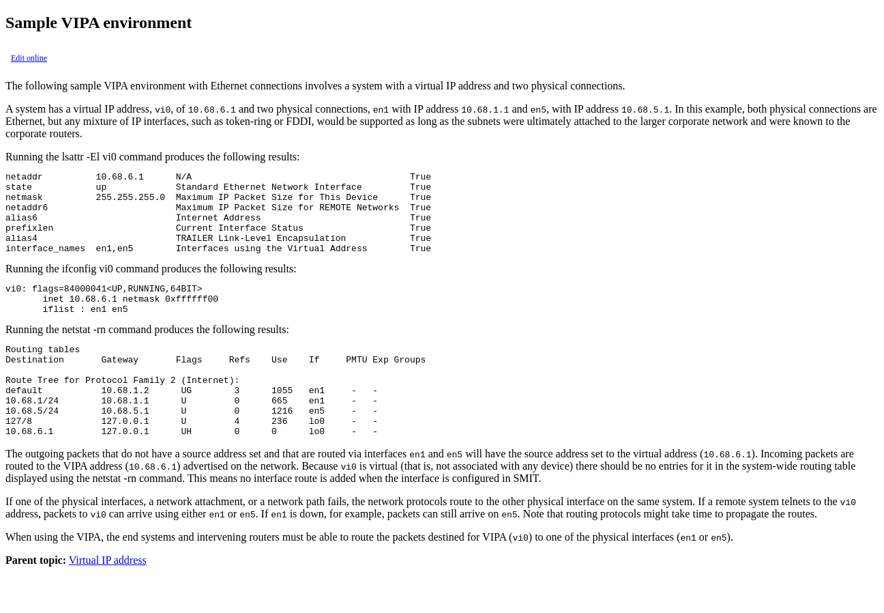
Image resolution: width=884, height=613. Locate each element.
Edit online (29, 58)
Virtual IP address (108, 601)
